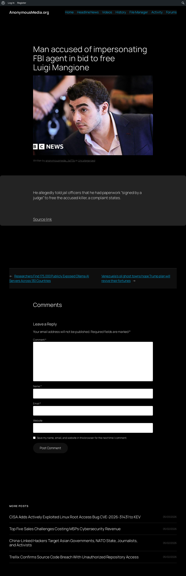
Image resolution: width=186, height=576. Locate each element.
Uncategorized (86, 160)
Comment (39, 339)
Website (37, 420)
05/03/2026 (170, 517)
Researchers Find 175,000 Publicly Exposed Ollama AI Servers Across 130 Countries (49, 278)
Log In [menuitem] (11, 2)
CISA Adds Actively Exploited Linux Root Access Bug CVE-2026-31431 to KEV (74, 517)
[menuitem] (3, 3)
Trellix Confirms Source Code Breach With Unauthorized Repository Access (74, 557)
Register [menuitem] (21, 2)
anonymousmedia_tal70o (60, 160)
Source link (42, 219)
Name (37, 386)
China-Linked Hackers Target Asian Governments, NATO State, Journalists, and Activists (73, 543)
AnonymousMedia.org (29, 12)
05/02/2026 (170, 529)
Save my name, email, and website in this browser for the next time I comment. (82, 438)
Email (37, 403)
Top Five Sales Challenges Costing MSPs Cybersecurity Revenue (65, 529)
